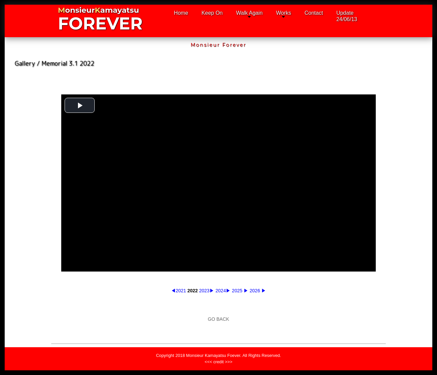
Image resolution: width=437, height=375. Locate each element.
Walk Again (249, 13)
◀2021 (178, 290)
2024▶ (223, 290)
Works (283, 13)
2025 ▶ (240, 290)
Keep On (212, 13)
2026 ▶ (258, 290)
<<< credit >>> (219, 366)
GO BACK (218, 319)
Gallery (25, 63)
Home (181, 13)
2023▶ (206, 290)
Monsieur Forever (219, 45)
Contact (313, 13)
